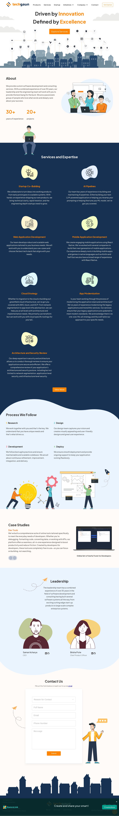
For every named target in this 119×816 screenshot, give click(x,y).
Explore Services (59, 31)
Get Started (108, 5)
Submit (53, 753)
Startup (57, 5)
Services (47, 5)
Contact (94, 5)
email (70, 686)
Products (37, 5)
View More (59, 389)
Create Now (109, 807)
